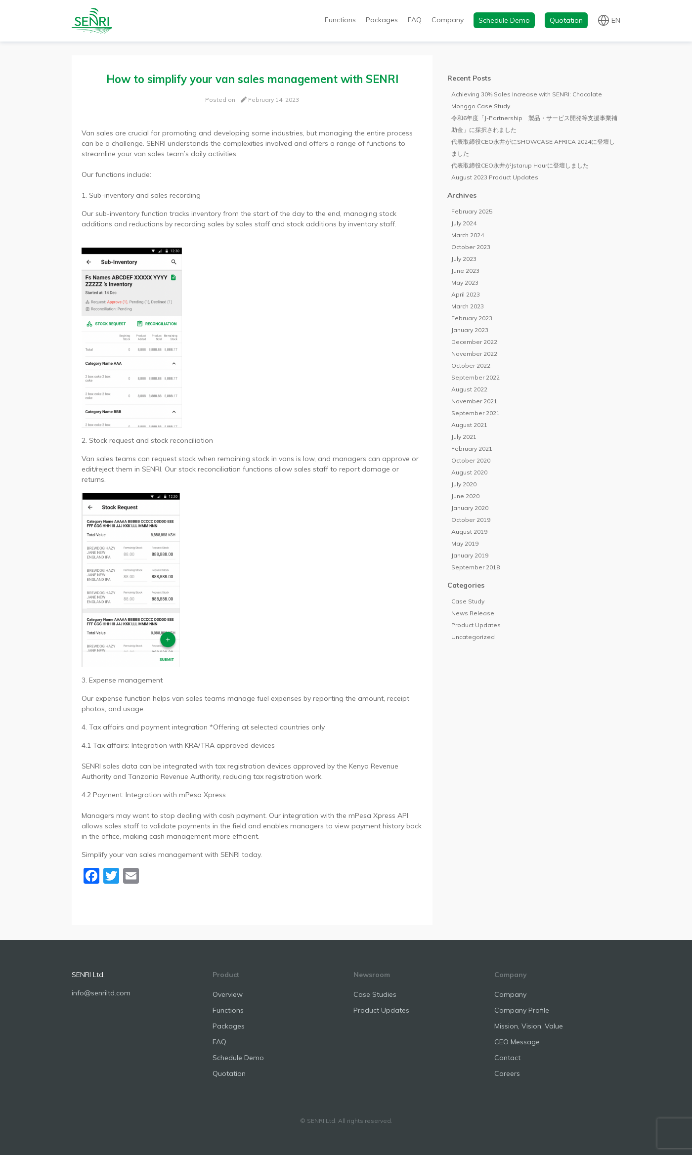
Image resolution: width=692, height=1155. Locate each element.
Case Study (467, 601)
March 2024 (467, 235)
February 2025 (471, 211)
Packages (382, 19)
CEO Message (517, 1041)
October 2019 (470, 519)
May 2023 (464, 282)
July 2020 (463, 484)
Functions (340, 19)
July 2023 (463, 258)
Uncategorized (473, 637)
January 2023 (469, 330)
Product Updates (476, 625)
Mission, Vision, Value (528, 1026)
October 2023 (470, 247)
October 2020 (470, 460)
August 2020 (469, 472)
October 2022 (470, 365)
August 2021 (469, 424)
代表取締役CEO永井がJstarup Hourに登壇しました (520, 165)
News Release (472, 613)
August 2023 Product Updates (494, 177)
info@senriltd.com (101, 992)
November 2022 (474, 353)
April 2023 (465, 294)
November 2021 (474, 401)
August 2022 (469, 389)
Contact (507, 1057)
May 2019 (464, 543)
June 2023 (465, 270)
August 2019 (469, 531)
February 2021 (471, 448)
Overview (228, 994)
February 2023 (471, 318)
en (615, 19)
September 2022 (475, 377)
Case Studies (374, 994)
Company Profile (521, 1010)
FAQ (415, 19)
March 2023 (467, 306)
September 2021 (475, 413)
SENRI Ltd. (88, 974)
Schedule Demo (504, 20)
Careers (507, 1073)
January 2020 (469, 508)
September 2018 (475, 567)
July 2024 (463, 223)
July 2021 (463, 436)
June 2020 (465, 496)
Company (448, 19)
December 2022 (474, 341)
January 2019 (469, 555)
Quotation (566, 20)
